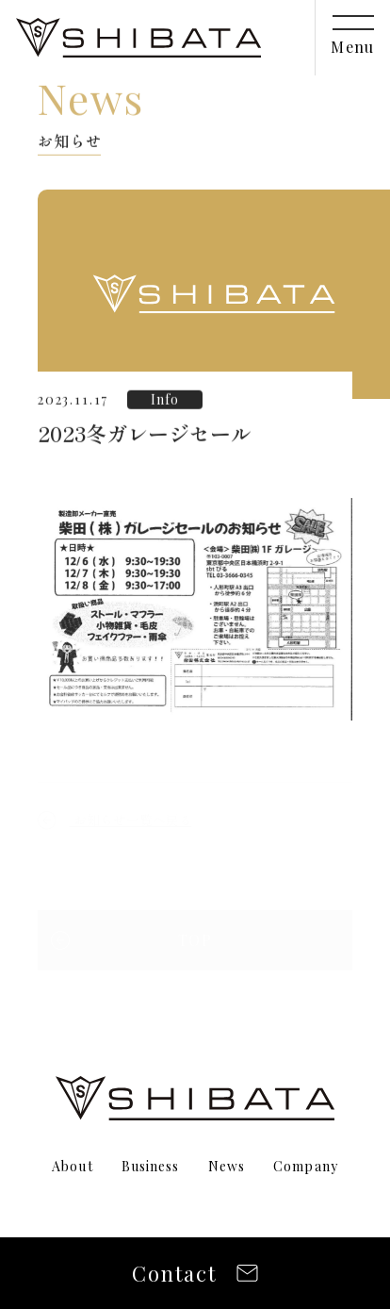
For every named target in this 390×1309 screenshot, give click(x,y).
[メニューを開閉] (352, 37)
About (72, 1166)
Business (151, 1166)
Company (305, 1166)
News (226, 1166)
